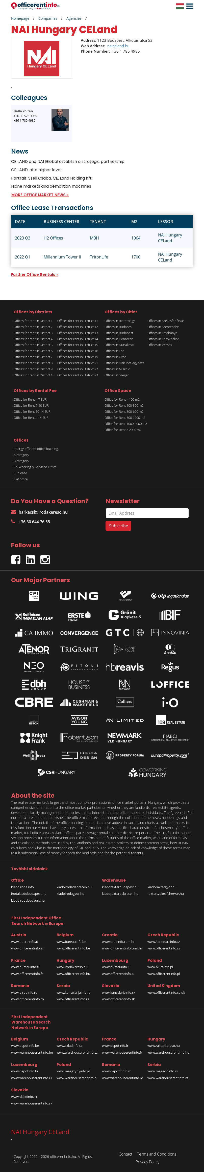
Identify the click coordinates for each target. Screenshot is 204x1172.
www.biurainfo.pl (160, 967)
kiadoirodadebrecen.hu (74, 887)
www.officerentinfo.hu (73, 973)
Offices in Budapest (119, 333)
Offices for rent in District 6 (33, 351)
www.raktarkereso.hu (163, 1045)
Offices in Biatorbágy (120, 320)
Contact (125, 1154)
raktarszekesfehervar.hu (165, 893)
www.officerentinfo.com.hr (122, 948)
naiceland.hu (118, 45)
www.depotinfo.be (25, 1045)
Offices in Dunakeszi (119, 344)
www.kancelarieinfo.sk (118, 992)
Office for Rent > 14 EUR (31, 417)
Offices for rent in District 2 (33, 326)
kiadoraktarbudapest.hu (120, 887)
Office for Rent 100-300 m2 (124, 405)
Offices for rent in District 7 (33, 357)
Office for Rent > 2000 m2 (123, 429)
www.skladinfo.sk (24, 1096)
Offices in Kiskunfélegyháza (124, 363)
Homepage (20, 18)
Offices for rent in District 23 (77, 375)
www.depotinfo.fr (115, 1045)
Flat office (21, 479)
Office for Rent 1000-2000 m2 (126, 423)
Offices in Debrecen (119, 339)
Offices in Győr (115, 357)
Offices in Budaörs (118, 326)
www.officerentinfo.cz (163, 948)
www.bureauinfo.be (71, 941)
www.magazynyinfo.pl (73, 1071)
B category (21, 461)
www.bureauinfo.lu (116, 967)
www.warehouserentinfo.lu (31, 1078)
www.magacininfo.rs (162, 1071)
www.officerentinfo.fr (27, 973)
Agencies (74, 18)
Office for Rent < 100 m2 (122, 399)
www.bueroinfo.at (24, 941)
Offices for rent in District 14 (77, 339)
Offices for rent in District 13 (77, 333)
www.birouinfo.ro (24, 992)
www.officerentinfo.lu (118, 973)
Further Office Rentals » (34, 274)
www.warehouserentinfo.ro (122, 1078)
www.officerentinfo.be (73, 948)
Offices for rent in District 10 (34, 375)
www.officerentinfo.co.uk (166, 992)
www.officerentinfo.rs (73, 999)
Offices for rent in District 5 (33, 344)
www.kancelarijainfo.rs (73, 992)
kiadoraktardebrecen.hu (120, 893)
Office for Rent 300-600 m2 (124, 411)
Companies (47, 18)
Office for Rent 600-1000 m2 (125, 417)
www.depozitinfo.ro (117, 1071)
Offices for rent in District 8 (33, 363)
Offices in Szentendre (163, 326)
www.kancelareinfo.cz (163, 941)
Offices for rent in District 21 (77, 363)
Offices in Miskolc (117, 369)
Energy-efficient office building (36, 448)
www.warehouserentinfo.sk (31, 1103)
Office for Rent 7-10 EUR (31, 405)
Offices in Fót (114, 351)
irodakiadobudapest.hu (28, 893)
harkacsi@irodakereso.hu (39, 512)
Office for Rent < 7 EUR (30, 399)
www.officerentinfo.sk (118, 999)
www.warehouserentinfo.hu (168, 1052)
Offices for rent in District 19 (77, 357)
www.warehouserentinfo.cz (77, 1052)
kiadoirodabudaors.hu (28, 900)
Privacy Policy (147, 1162)
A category (21, 454)
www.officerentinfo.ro (27, 999)
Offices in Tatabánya (162, 333)
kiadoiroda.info (22, 887)
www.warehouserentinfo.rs (167, 1078)
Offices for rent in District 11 (77, 320)
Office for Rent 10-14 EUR (32, 411)
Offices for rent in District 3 (33, 333)
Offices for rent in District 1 (33, 320)
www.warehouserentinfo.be (32, 1052)
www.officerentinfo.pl (163, 973)
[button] (188, 6)
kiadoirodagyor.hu (70, 893)
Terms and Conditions (156, 1154)
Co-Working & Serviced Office (35, 467)
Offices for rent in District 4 (33, 339)
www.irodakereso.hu (72, 967)
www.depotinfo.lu (24, 1071)
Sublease (20, 473)
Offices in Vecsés (159, 344)
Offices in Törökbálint (163, 339)
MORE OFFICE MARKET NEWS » (40, 195)
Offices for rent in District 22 (77, 369)
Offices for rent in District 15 (77, 344)
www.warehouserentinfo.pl (77, 1078)
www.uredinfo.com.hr (118, 941)
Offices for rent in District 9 (33, 369)
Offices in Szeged (117, 375)
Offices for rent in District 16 (77, 351)
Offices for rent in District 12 (77, 326)
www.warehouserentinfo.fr (122, 1052)
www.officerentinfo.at (27, 948)
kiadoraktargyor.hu (161, 887)
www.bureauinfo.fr (25, 967)
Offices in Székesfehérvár (165, 320)
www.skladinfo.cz (69, 1045)
